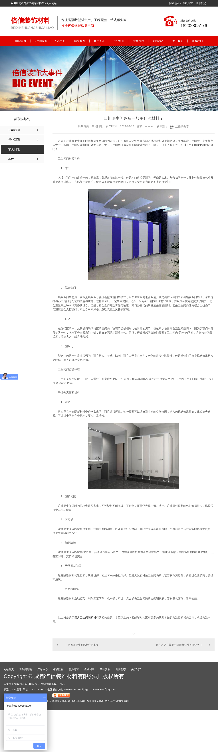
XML (62, 683)
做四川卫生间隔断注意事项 (83, 644)
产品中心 (59, 41)
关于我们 (177, 41)
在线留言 (188, 3)
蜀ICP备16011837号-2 (26, 683)
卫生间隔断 (40, 41)
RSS (55, 683)
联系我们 (201, 3)
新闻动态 (158, 41)
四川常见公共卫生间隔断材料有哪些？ (177, 644)
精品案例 (79, 41)
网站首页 (20, 41)
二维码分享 (182, 126)
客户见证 (99, 41)
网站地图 (174, 3)
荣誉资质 (138, 41)
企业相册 (118, 41)
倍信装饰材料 (30, 20)
